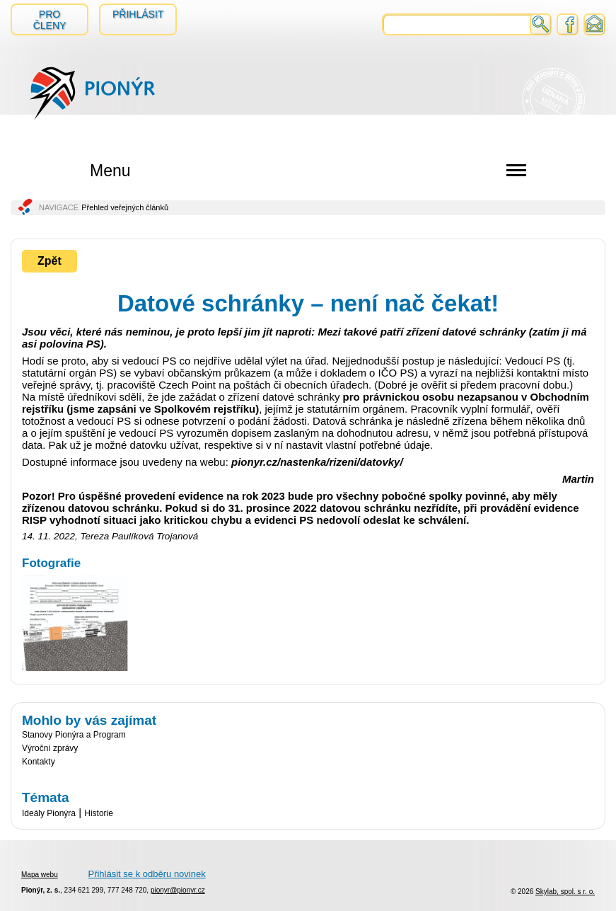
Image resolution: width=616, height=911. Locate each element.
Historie (98, 813)
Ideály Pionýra (49, 813)
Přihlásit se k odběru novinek (146, 874)
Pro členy (49, 19)
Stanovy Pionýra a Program (74, 735)
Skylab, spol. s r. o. (565, 891)
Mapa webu (39, 874)
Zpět (49, 261)
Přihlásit (137, 14)
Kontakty (38, 762)
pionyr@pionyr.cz (178, 890)
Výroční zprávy (50, 748)
